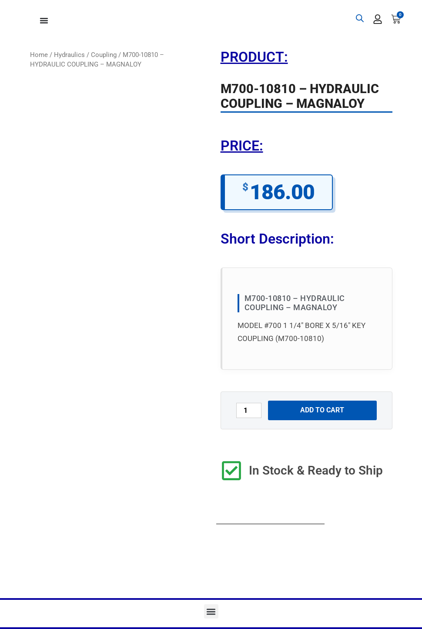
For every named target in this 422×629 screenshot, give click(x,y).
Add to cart (322, 410)
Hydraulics (69, 55)
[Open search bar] (359, 18)
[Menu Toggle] (44, 20)
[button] (211, 611)
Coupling (104, 55)
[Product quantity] (248, 410)
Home (39, 55)
